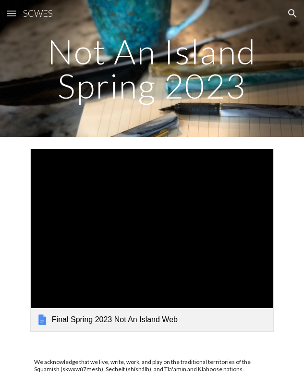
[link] (152, 240)
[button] (11, 13)
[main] (152, 68)
